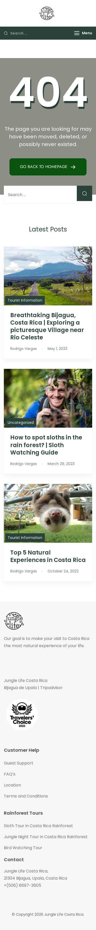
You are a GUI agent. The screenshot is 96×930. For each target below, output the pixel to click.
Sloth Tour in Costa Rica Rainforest (38, 826)
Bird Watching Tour (23, 848)
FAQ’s (9, 774)
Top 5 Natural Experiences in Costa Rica (48, 556)
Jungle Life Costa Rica (63, 914)
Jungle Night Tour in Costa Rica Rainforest (46, 837)
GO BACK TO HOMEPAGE (44, 167)
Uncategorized (21, 422)
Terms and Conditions (26, 796)
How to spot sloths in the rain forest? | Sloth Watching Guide (46, 444)
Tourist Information (25, 300)
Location (12, 785)
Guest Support (18, 763)
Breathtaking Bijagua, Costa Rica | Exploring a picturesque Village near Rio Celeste (47, 326)
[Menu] (76, 33)
